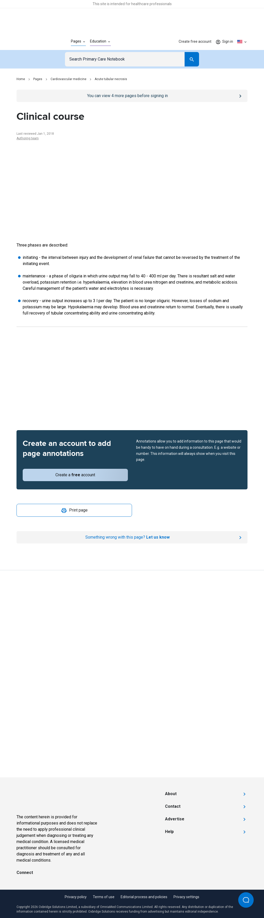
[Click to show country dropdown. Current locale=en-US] (242, 41)
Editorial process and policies (144, 897)
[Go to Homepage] (35, 42)
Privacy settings (186, 897)
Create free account (195, 41)
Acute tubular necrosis (111, 79)
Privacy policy (76, 897)
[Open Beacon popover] (246, 900)
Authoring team (27, 138)
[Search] (192, 59)
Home (20, 79)
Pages (37, 79)
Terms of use (103, 897)
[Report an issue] (132, 537)
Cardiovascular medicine (68, 79)
